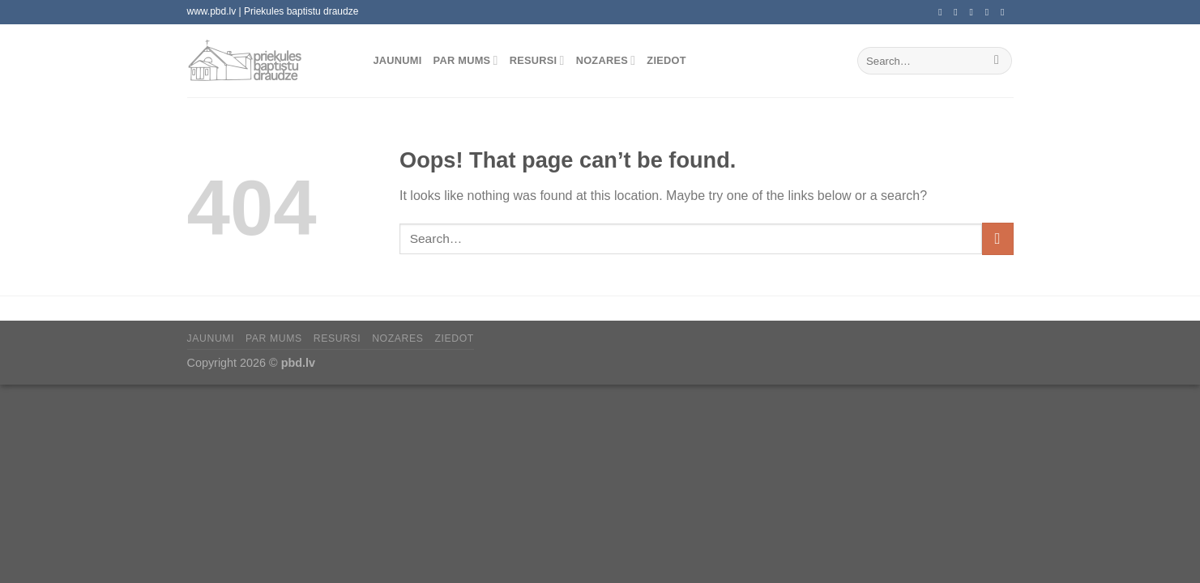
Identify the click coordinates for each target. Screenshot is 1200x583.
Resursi (537, 60)
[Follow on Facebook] (943, 12)
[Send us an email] (975, 12)
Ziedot (666, 60)
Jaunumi (398, 60)
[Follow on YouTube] (1005, 12)
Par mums (465, 60)
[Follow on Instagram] (958, 12)
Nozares (606, 60)
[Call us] (990, 12)
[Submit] (997, 60)
